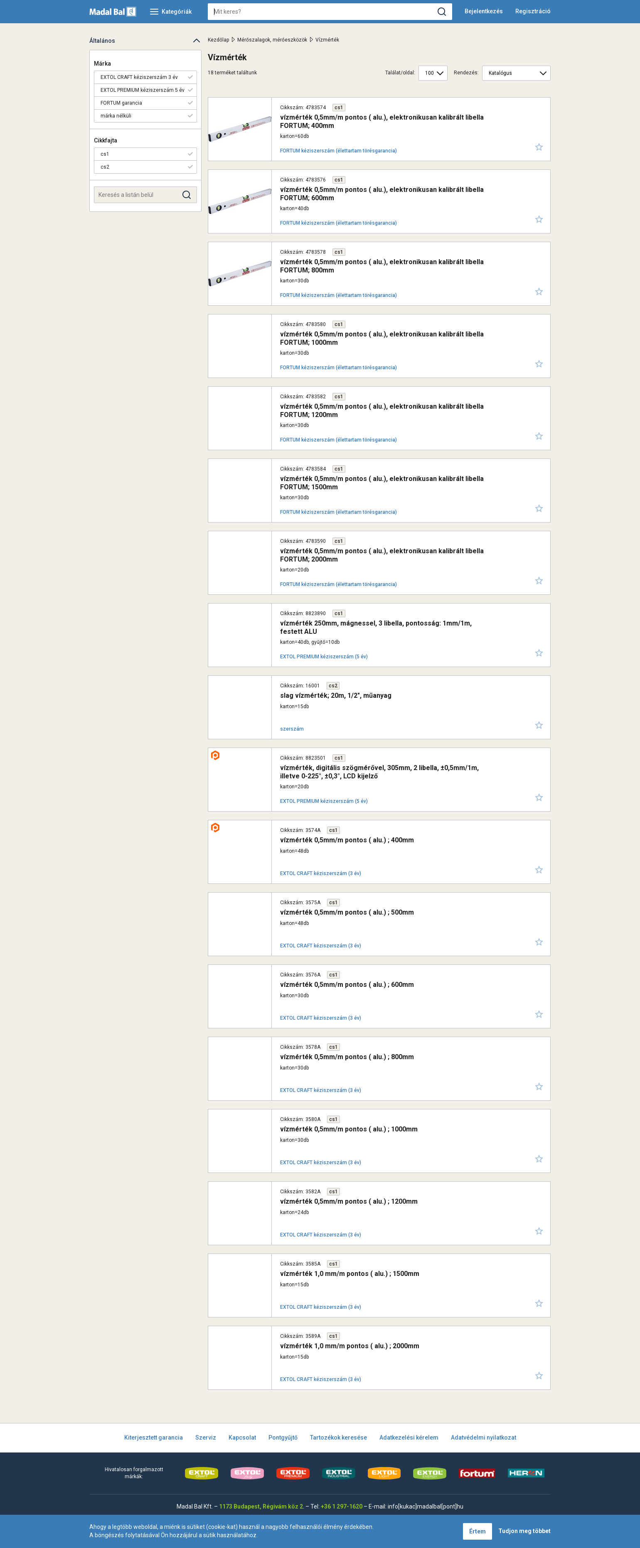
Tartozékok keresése (338, 1437)
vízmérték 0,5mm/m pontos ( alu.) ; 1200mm (349, 1201)
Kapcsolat (242, 1437)
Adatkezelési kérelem (408, 1437)
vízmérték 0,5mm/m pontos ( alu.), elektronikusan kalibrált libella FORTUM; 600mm (382, 193)
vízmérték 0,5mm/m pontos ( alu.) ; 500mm (347, 912)
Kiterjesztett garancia (153, 1437)
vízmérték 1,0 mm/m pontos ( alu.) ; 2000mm (349, 1346)
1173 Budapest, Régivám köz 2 (261, 1506)
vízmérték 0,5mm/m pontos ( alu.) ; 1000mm (349, 1129)
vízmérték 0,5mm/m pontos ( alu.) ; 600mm (347, 985)
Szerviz (205, 1437)
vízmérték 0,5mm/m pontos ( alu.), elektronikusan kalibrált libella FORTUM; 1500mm (382, 483)
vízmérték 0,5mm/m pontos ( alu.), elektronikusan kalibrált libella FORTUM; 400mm (382, 121)
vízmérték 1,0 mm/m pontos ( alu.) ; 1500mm (349, 1274)
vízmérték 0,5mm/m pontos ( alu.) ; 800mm (347, 1057)
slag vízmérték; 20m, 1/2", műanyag (335, 695)
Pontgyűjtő (283, 1437)
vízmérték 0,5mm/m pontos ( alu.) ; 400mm (347, 840)
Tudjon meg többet (524, 1531)
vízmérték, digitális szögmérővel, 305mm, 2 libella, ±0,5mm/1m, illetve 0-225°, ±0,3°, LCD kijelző (379, 772)
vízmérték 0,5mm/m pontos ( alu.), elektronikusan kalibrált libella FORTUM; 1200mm (382, 410)
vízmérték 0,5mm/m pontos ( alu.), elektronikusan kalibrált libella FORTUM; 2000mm (382, 555)
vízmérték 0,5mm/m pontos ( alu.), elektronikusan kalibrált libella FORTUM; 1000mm (382, 338)
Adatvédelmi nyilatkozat (483, 1437)
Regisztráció (533, 11)
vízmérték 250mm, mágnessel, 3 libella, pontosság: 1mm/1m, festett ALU (376, 627)
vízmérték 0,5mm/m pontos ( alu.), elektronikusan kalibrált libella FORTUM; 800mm (382, 266)
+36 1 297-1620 (341, 1506)
